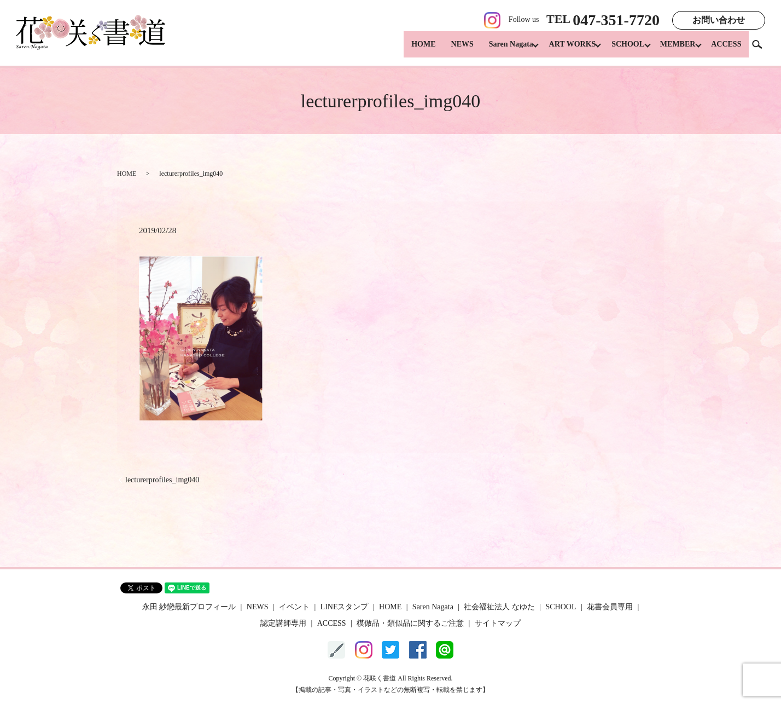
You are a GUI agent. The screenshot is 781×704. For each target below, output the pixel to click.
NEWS (449, 49)
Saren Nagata (497, 49)
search (761, 49)
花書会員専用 (610, 607)
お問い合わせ (718, 20)
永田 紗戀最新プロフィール (189, 607)
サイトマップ (498, 623)
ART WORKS (562, 49)
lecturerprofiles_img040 (162, 480)
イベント (294, 607)
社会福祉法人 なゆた (499, 607)
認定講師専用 (283, 623)
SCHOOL (621, 49)
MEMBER (674, 49)
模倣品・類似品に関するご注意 (410, 623)
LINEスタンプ (344, 607)
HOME (410, 49)
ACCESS (726, 49)
